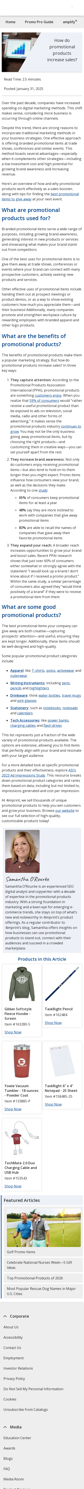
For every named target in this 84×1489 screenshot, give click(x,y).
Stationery (19, 708)
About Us (11, 1327)
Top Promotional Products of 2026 (35, 1278)
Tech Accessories (24, 720)
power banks (58, 720)
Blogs (8, 1458)
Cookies (10, 1400)
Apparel (16, 670)
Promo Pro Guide (39, 22)
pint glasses (27, 700)
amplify (70, 21)
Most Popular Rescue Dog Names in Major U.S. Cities (41, 1291)
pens (66, 683)
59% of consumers (44, 400)
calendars (25, 713)
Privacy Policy (14, 1380)
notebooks (52, 708)
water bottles (49, 695)
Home (11, 22)
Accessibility (13, 1337)
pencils (16, 688)
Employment (13, 1358)
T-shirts (38, 670)
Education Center (17, 1438)
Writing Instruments (27, 683)
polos (50, 670)
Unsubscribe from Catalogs (26, 1411)
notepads (70, 708)
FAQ (6, 1468)
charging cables (23, 725)
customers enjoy (48, 395)
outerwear (18, 675)
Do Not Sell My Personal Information (33, 1390)
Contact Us (12, 1347)
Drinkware (19, 695)
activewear (65, 670)
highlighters (39, 688)
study (43, 490)
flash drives (53, 725)
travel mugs (71, 695)
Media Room (13, 1479)
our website (65, 810)
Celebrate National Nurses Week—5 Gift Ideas (39, 1265)
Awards (9, 1448)
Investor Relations (18, 1369)
